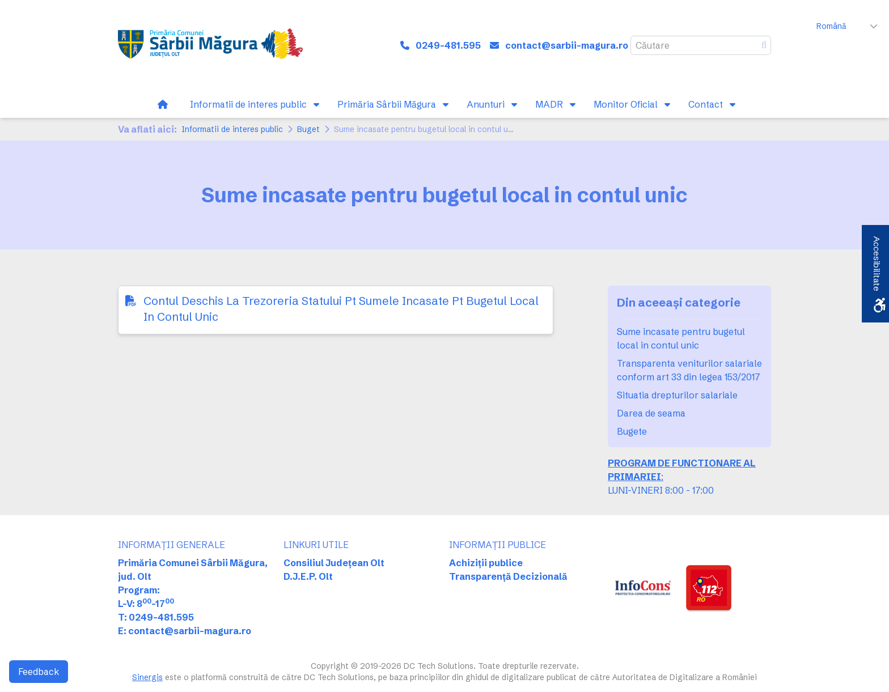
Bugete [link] (632, 431)
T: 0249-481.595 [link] (156, 617)
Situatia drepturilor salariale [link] (677, 395)
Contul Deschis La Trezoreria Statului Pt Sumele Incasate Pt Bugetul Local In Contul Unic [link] (341, 309)
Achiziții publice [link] (486, 562)
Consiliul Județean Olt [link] (333, 562)
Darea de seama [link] (651, 413)
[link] (210, 45)
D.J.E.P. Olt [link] (308, 576)
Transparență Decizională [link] (508, 576)
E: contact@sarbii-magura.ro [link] (184, 630)
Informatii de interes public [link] (232, 129)
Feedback (38, 671)
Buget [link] (308, 129)
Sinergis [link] (147, 677)
